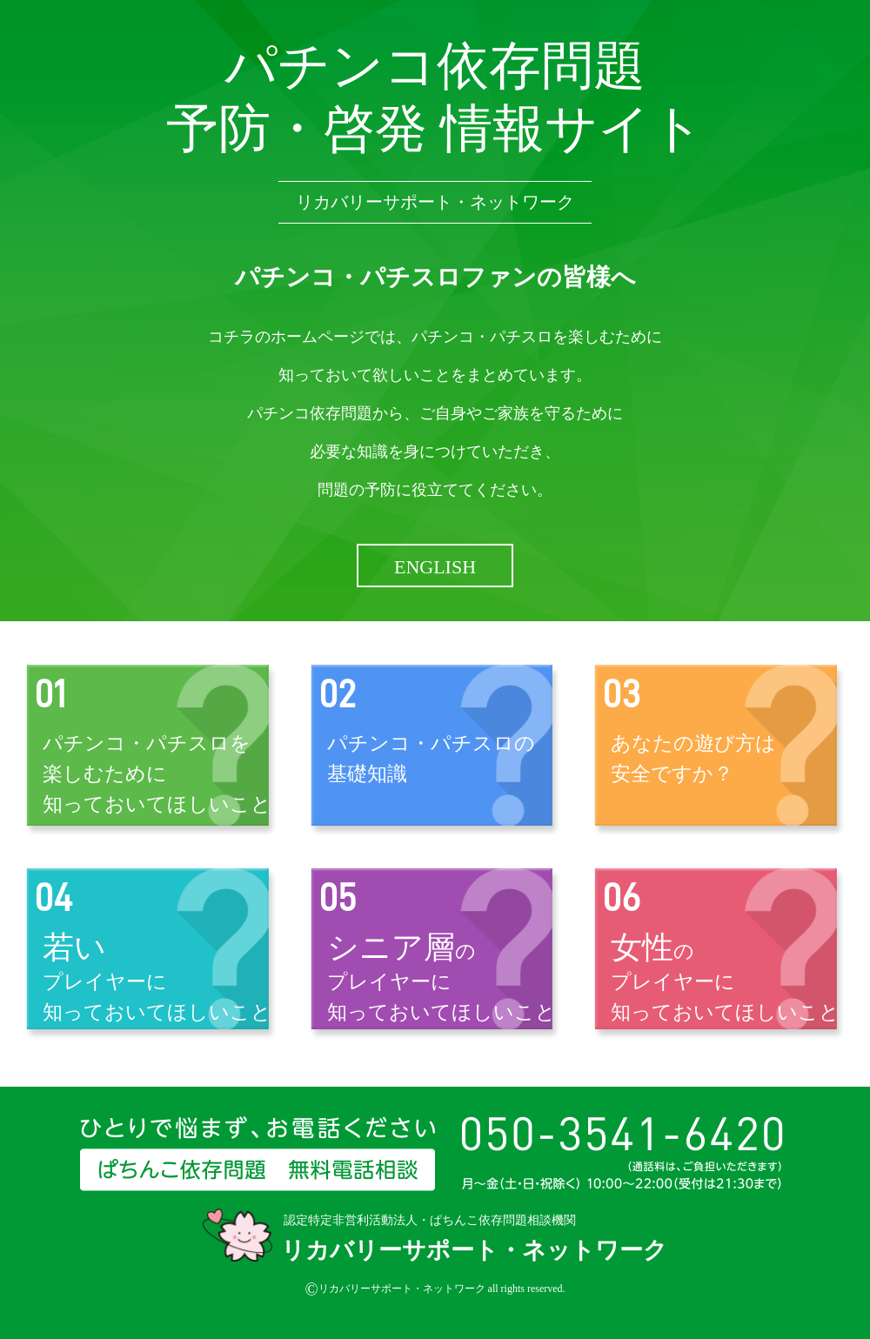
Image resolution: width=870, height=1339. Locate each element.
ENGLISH (435, 567)
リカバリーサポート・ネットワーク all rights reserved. (434, 1289)
